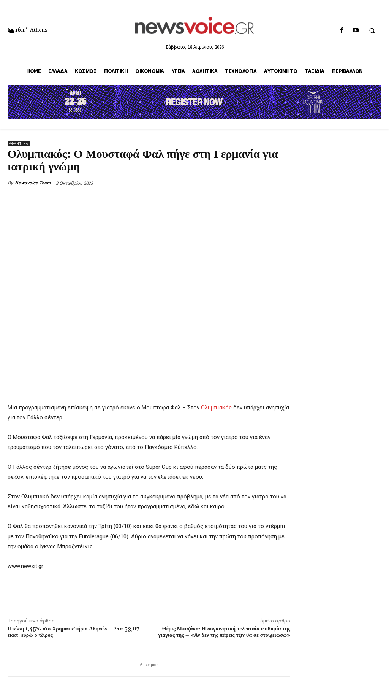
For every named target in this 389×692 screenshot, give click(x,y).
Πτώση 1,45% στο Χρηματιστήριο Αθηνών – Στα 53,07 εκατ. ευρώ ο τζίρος (73, 632)
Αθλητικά (19, 143)
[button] (371, 30)
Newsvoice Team (33, 182)
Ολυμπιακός (216, 407)
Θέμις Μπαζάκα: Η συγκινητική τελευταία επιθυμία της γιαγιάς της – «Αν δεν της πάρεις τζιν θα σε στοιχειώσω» (224, 632)
